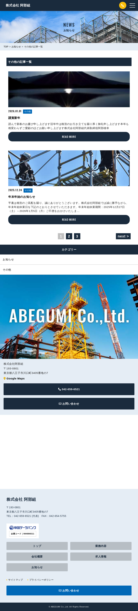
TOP (6, 46)
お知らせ (16, 46)
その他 (27, 111)
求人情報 (100, 556)
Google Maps (16, 378)
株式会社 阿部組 (21, 499)
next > (123, 236)
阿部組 (18, 5)
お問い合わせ (69, 403)
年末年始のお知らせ (21, 196)
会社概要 (37, 556)
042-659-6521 (69, 389)
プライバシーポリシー (41, 579)
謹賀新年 (14, 117)
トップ (37, 545)
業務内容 (100, 545)
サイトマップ (15, 579)
